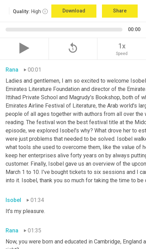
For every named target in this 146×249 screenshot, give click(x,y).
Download (73, 10)
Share (120, 10)
